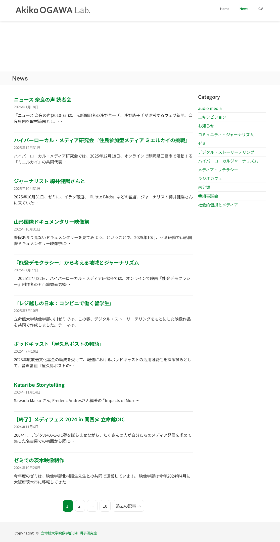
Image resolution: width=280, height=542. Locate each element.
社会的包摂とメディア (218, 205)
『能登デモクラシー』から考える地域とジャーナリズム (76, 262)
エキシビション (212, 117)
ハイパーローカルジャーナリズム (228, 161)
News (244, 9)
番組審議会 (208, 196)
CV (260, 9)
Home (224, 9)
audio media (210, 108)
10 (105, 506)
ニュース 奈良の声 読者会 (42, 99)
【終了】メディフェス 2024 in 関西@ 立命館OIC (69, 419)
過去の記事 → (128, 506)
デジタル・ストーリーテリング (226, 152)
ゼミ (202, 143)
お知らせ (206, 126)
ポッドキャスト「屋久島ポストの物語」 (59, 343)
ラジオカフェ (210, 178)
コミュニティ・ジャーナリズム (226, 134)
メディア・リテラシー (218, 170)
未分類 (204, 187)
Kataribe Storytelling (39, 384)
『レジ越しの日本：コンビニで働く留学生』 (64, 303)
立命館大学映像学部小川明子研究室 (69, 532)
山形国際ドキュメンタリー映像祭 (51, 221)
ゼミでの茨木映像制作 (39, 460)
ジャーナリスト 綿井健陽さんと (49, 181)
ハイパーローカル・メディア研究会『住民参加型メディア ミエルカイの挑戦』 (102, 140)
